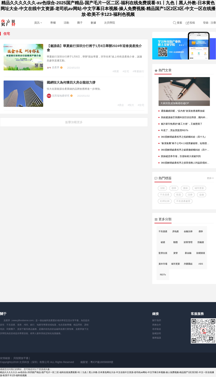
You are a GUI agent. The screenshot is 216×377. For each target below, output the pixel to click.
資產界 (53, 67)
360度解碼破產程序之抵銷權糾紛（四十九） (184, 136)
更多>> (210, 178)
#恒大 (131, 105)
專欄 (53, 22)
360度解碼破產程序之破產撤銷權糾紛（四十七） (186, 149)
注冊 (213, 22)
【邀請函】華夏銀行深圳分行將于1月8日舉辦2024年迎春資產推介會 (94, 48)
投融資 (200, 242)
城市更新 (199, 188)
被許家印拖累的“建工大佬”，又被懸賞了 (181, 123)
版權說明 (156, 333)
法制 (162, 188)
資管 (175, 253)
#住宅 (126, 71)
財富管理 (188, 242)
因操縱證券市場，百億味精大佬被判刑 (181, 156)
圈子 (80, 22)
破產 (163, 242)
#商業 (116, 71)
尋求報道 (156, 329)
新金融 (188, 253)
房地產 (175, 231)
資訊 (38, 22)
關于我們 (156, 320)
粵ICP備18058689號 (101, 362)
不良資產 (164, 194)
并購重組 (188, 264)
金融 (201, 194)
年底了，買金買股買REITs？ (174, 130)
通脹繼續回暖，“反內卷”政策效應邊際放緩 (183, 111)
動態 (175, 242)
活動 (66, 22)
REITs (163, 274)
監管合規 (163, 253)
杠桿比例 (164, 201)
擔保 (185, 188)
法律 (190, 194)
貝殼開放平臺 (20, 358)
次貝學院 (109, 22)
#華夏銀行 (138, 71)
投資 (178, 194)
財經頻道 (200, 253)
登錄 (205, 22)
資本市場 (163, 264)
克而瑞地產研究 (58, 95)
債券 (174, 188)
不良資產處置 (183, 201)
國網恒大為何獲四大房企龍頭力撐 (71, 82)
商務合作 (156, 325)
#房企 (121, 105)
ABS (200, 264)
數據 (93, 22)
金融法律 (188, 231)
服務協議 (156, 337)
